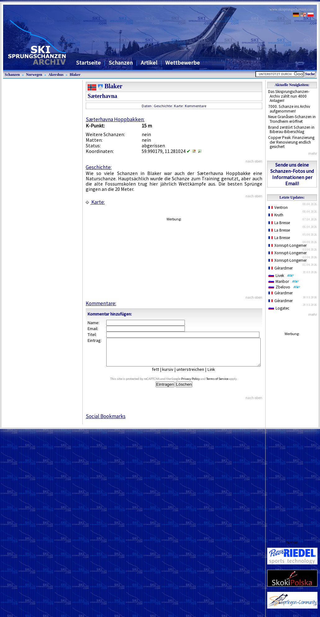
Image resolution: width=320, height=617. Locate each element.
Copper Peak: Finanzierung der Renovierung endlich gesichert (291, 142)
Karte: (95, 202)
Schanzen (121, 62)
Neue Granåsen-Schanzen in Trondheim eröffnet (292, 119)
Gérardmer (280, 268)
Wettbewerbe (182, 62)
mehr (312, 153)
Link (216, 375)
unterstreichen (195, 375)
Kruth (275, 215)
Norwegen (34, 74)
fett (160, 375)
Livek (281, 275)
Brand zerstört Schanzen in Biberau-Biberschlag (291, 130)
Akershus (56, 74)
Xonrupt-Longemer (287, 245)
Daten (147, 106)
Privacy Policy (197, 384)
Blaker (75, 74)
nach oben (253, 161)
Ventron (278, 207)
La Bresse (279, 222)
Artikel (149, 62)
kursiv (172, 375)
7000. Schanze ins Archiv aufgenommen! (289, 109)
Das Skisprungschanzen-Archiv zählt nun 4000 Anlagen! (288, 96)
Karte (178, 106)
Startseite (88, 62)
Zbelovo (284, 287)
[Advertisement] (292, 432)
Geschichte (163, 106)
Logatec (278, 308)
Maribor (283, 281)
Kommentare (195, 106)
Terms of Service (224, 384)
